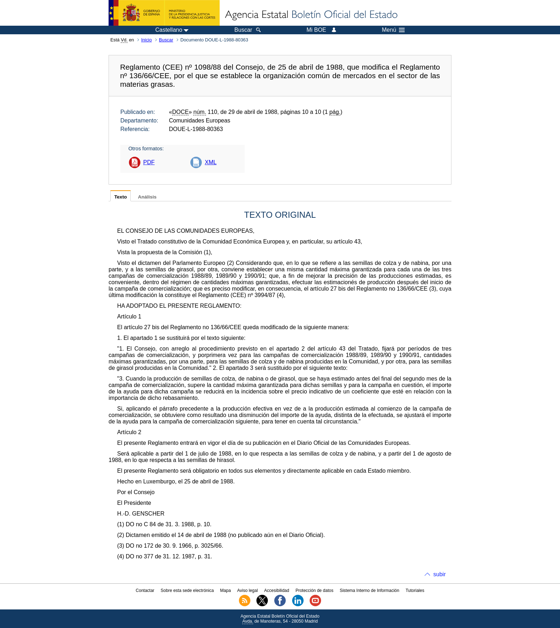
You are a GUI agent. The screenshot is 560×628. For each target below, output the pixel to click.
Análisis (147, 197)
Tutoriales (415, 590)
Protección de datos (314, 590)
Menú (393, 30)
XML (210, 162)
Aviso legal (247, 590)
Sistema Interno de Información (369, 590)
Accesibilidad (276, 590)
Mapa (225, 590)
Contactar (145, 590)
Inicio (146, 39)
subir (439, 574)
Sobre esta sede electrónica (187, 590)
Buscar (166, 39)
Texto (120, 197)
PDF (149, 162)
